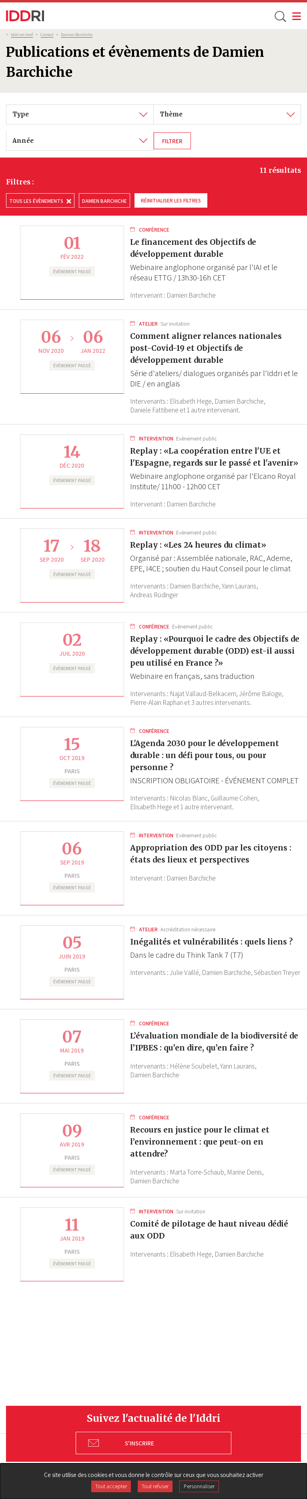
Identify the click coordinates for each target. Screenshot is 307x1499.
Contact (46, 34)
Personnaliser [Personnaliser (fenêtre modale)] (199, 1486)
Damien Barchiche (76, 34)
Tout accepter (111, 1486)
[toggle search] (279, 16)
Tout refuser (155, 1486)
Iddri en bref (22, 34)
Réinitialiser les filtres (171, 200)
